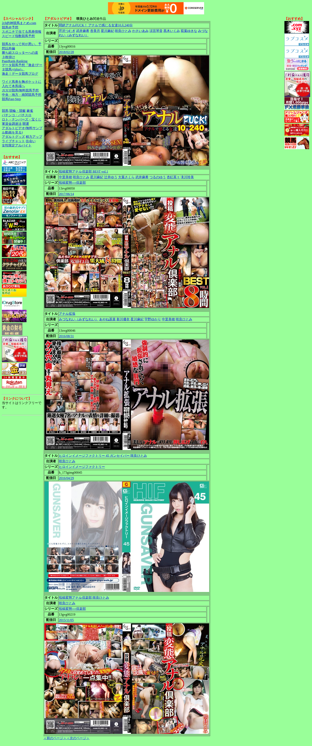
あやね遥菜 (107, 319)
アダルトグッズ (13, 136)
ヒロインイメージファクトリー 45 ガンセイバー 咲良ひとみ (103, 455)
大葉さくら (126, 177)
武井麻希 (82, 31)
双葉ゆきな (189, 31)
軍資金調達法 (12, 123)
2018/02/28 (66, 52)
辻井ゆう (110, 177)
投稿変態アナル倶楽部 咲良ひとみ (84, 597)
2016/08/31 (66, 336)
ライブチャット (13, 141)
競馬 (5, 110)
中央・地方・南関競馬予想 (21, 94)
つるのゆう (157, 177)
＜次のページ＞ (78, 738)
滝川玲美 (187, 177)
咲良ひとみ (123, 31)
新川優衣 (123, 319)
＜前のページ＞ (54, 738)
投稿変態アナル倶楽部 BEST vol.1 (83, 171)
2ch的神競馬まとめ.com (19, 23)
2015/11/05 (66, 620)
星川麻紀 (107, 31)
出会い (31, 141)
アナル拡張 (67, 313)
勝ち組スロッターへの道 (20, 52)
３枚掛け (8, 57)
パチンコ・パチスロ (16, 115)
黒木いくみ (171, 31)
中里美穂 (65, 177)
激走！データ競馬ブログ (20, 73)
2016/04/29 (66, 478)
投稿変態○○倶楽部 (72, 182)
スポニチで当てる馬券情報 (21, 31)
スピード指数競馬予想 (18, 36)
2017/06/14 (66, 194)
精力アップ (34, 136)
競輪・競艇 (17, 110)
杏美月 (95, 31)
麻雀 (30, 110)
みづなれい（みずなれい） (78, 319)
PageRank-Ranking (14, 61)
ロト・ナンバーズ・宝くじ (21, 119)
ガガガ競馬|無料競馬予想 (20, 90)
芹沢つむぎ (67, 31)
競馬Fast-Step (11, 99)
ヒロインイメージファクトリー (82, 466)
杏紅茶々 (173, 177)
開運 (25, 123)
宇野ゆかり (152, 319)
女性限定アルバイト (16, 145)
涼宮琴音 (156, 31)
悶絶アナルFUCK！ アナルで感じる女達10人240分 (96, 25)
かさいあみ (140, 31)
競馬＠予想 (10, 27)
